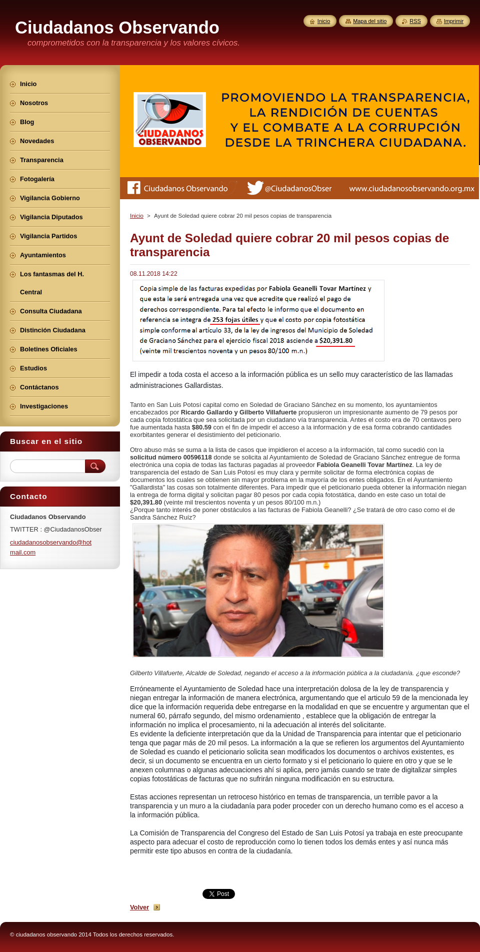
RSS (415, 21)
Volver (139, 907)
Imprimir (454, 21)
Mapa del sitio (369, 21)
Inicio (137, 216)
